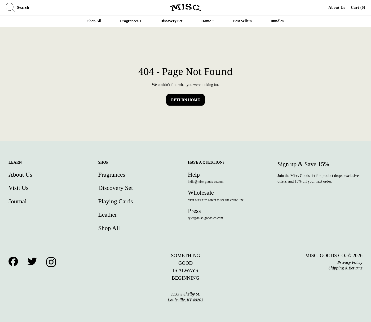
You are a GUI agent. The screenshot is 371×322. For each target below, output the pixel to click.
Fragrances (130, 21)
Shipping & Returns (345, 268)
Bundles (277, 21)
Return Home (185, 100)
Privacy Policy (349, 262)
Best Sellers (242, 21)
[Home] (185, 7)
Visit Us (18, 187)
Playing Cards (115, 201)
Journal (18, 201)
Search (17, 7)
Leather (107, 214)
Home (207, 21)
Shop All (94, 21)
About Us (336, 7)
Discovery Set (171, 21)
